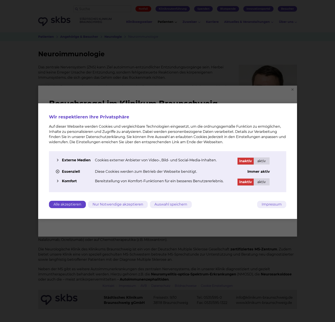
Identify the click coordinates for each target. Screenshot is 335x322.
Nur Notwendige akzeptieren (118, 204)
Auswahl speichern (170, 204)
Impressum (272, 204)
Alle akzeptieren (67, 204)
